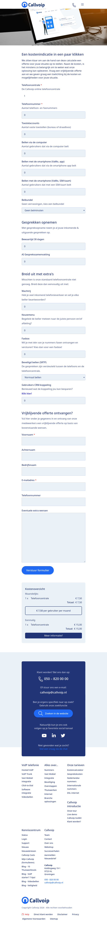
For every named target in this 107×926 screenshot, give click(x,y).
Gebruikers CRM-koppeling (36, 385)
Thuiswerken (50, 790)
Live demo (72, 814)
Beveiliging (49, 782)
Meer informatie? (53, 635)
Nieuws (25, 847)
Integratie (49, 778)
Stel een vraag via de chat (54, 748)
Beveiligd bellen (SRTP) (34, 362)
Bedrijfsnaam (29, 465)
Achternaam (28, 449)
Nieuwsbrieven (29, 851)
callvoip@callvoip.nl (53, 692)
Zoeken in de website (53, 713)
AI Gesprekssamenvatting (36, 254)
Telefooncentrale (32, 85)
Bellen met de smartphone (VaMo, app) (43, 161)
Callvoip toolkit (74, 818)
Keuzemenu (28, 314)
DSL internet (73, 793)
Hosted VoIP (27, 770)
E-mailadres (29, 480)
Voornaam (28, 434)
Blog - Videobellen (30, 881)
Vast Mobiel (50, 774)
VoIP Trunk (27, 774)
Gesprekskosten (74, 774)
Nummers (49, 770)
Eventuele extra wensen (35, 510)
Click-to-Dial (27, 785)
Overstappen (50, 786)
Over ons (48, 843)
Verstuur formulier (37, 570)
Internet (48, 794)
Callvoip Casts (28, 855)
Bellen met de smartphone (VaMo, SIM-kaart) (46, 180)
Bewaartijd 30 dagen (33, 239)
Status (25, 835)
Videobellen (27, 797)
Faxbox (25, 338)
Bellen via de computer (34, 142)
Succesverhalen (51, 851)
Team (47, 835)
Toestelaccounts (30, 123)
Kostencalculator (75, 770)
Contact (48, 839)
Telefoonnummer (32, 104)
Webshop (48, 847)
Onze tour (72, 810)
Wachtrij (26, 291)
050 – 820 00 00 (53, 678)
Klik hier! (27, 393)
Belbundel (27, 199)
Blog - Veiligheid (29, 885)
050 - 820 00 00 (51, 879)
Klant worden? (74, 821)
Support (25, 843)
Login (24, 839)
